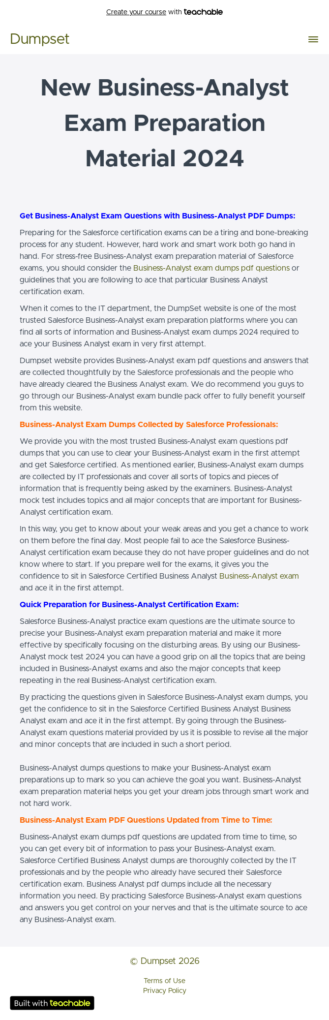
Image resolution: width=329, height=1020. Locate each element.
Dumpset (40, 39)
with (164, 12)
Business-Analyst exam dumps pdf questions (211, 268)
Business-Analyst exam (259, 576)
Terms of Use (164, 981)
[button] (313, 39)
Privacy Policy (164, 991)
